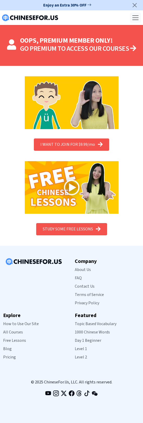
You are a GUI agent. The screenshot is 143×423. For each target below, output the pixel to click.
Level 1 (81, 349)
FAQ (78, 278)
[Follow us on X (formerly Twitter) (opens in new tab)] (64, 394)
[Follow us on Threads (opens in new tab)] (79, 394)
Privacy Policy (87, 303)
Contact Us (85, 286)
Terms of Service (89, 295)
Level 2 (81, 357)
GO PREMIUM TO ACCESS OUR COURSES (78, 48)
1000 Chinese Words (92, 332)
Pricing (9, 357)
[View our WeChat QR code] (95, 393)
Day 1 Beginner (88, 340)
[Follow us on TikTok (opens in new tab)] (87, 394)
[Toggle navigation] (135, 17)
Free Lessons (14, 340)
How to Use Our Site (21, 324)
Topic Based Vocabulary (95, 324)
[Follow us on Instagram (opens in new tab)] (56, 394)
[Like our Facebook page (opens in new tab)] (71, 394)
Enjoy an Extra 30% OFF (67, 5)
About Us (83, 270)
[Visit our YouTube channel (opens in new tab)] (48, 394)
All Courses (13, 332)
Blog (7, 349)
